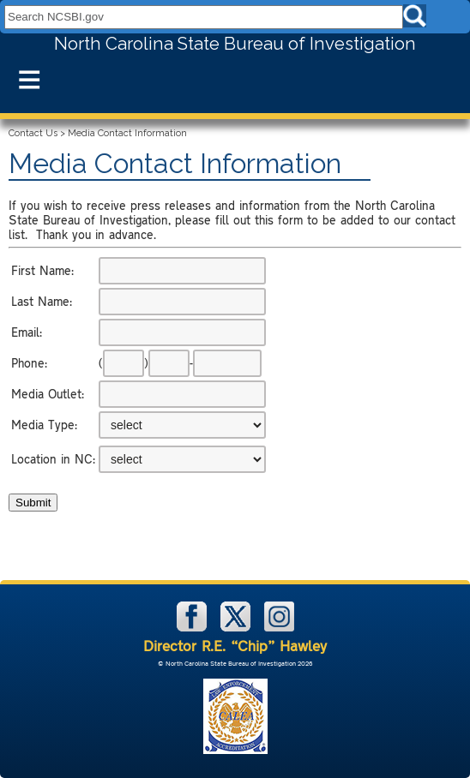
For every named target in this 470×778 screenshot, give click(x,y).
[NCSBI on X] (237, 627)
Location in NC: (53, 459)
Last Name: (41, 301)
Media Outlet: (47, 393)
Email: (26, 332)
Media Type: (44, 424)
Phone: (29, 363)
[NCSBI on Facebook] (193, 627)
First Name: (42, 270)
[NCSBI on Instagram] (279, 627)
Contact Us (33, 133)
